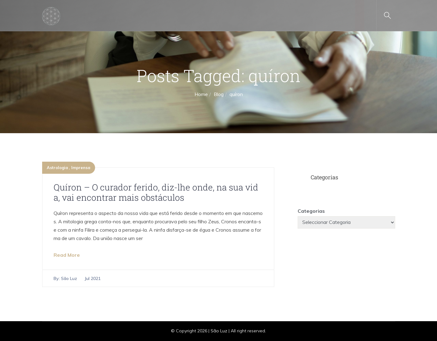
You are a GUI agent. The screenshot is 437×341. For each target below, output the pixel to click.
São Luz (69, 278)
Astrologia (57, 167)
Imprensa (80, 167)
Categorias (311, 211)
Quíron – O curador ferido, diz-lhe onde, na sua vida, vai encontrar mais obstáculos (156, 192)
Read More (67, 255)
